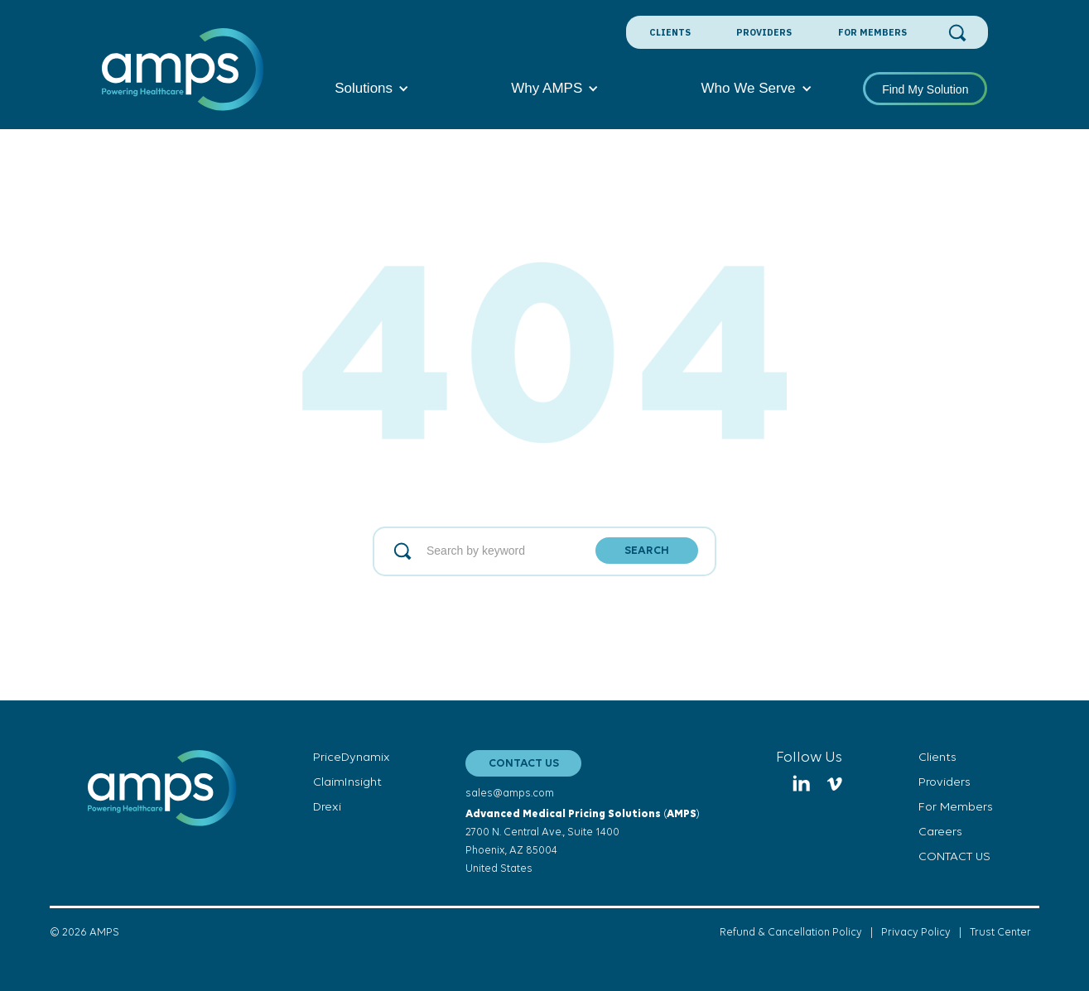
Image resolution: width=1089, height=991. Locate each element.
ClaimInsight (347, 783)
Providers (764, 32)
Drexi (327, 807)
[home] (183, 78)
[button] (372, 88)
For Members (872, 32)
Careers (940, 832)
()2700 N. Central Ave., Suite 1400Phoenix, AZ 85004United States (582, 841)
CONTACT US (524, 764)
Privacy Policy (916, 932)
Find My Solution (925, 89)
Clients (670, 32)
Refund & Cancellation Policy (791, 932)
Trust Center (1000, 932)
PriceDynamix (351, 758)
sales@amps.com (509, 793)
